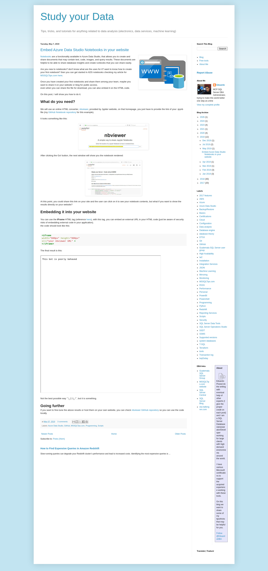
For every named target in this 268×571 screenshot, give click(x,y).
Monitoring (204, 278)
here (88, 219)
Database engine (207, 230)
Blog (201, 57)
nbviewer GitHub (140, 410)
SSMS (202, 334)
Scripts (100, 426)
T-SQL (202, 344)
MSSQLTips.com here (51, 75)
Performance (205, 288)
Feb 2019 (207, 170)
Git (200, 241)
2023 (202, 125)
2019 (202, 137)
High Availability (206, 254)
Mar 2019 (207, 166)
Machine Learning (207, 271)
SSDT (202, 330)
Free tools (204, 60)
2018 (202, 179)
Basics (202, 213)
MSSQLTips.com (78, 426)
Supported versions (208, 337)
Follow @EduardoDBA (220, 536)
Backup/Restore (206, 209)
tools (201, 351)
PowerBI (203, 295)
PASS (202, 285)
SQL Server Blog (202, 401)
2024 (202, 121)
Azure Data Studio (55, 426)
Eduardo (221, 85)
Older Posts (180, 434)
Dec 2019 (207, 140)
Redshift (203, 309)
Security (203, 320)
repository (154, 410)
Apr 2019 (206, 162)
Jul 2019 (206, 144)
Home (114, 434)
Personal (203, 292)
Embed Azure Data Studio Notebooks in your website (85, 50)
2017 (202, 183)
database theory (206, 234)
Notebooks (46, 56)
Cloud (202, 220)
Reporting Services (208, 313)
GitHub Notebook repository (62, 112)
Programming (91, 426)
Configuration (205, 223)
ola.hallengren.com (204, 408)
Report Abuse (204, 72)
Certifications (205, 216)
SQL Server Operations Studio (213, 327)
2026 (202, 117)
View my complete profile (208, 105)
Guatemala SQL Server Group (204, 374)
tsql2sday (203, 358)
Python (202, 306)
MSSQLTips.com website (204, 384)
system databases (207, 341)
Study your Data (77, 16)
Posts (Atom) (59, 439)
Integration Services (208, 264)
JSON (202, 268)
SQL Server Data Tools (209, 323)
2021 (202, 129)
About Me (203, 64)
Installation (204, 261)
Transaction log (206, 355)
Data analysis (205, 227)
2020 (202, 133)
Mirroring (203, 275)
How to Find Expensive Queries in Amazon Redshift (70, 448)
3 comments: (63, 422)
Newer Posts (47, 434)
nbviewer (83, 109)
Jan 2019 (206, 174)
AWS (201, 199)
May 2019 (207, 148)
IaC (201, 257)
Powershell (204, 299)
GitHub (67, 426)
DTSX (202, 237)
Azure (202, 202)
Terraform (203, 348)
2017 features (205, 195)
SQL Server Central (202, 392)
